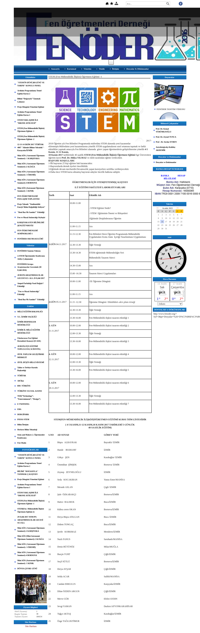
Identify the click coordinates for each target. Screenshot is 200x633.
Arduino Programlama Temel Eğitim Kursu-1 (29, 113)
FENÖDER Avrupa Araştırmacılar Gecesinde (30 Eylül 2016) (29, 267)
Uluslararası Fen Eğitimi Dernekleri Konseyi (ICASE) (29, 339)
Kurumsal (71, 69)
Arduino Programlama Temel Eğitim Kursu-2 (29, 92)
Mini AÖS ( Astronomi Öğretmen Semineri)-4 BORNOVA (31, 181)
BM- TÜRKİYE (23, 386)
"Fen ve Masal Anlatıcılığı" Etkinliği (28, 293)
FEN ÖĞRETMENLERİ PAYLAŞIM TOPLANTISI (28, 197)
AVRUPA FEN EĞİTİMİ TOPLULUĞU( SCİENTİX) (29, 347)
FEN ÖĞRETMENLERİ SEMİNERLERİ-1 (27, 232)
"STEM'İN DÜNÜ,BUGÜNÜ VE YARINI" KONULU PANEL (30, 84)
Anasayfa (55, 69)
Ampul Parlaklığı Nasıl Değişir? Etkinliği (30, 284)
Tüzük (102, 69)
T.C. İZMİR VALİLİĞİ (27, 317)
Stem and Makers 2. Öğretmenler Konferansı (31, 436)
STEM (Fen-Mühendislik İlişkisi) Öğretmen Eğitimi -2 (31, 137)
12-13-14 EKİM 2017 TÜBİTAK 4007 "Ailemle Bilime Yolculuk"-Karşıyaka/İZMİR (30, 147)
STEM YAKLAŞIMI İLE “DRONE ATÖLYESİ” (27, 121)
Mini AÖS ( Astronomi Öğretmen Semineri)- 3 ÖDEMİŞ (31, 173)
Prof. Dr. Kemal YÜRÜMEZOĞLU (163, 130)
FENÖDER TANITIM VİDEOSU (171, 109)
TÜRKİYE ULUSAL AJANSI (29, 391)
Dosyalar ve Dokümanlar (166, 162)
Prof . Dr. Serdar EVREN (166, 142)
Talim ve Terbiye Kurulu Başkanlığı (27, 369)
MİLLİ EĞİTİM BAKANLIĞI (30, 312)
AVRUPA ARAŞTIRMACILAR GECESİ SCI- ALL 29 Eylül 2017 (31, 276)
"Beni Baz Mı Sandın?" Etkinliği (30, 212)
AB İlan (20, 381)
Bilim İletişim (23, 425)
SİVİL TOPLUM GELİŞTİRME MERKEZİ (30, 355)
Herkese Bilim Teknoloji (27, 430)
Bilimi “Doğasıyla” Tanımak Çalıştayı (29, 100)
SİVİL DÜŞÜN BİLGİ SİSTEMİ (30, 362)
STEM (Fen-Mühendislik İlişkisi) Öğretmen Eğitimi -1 (31, 129)
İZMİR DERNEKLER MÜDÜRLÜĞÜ (26, 323)
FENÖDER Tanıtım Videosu (29, 251)
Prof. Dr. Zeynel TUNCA (166, 137)
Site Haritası (31, 626)
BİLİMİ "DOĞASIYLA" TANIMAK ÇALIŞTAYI (27, 472)
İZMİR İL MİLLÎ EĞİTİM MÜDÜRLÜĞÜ (28, 331)
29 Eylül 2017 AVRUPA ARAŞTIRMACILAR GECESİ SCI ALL (30, 520)
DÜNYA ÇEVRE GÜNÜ (27, 568)
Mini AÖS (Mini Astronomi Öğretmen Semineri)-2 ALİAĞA (30, 537)
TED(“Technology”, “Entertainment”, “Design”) (28, 397)
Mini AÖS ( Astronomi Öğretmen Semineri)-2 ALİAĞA (31, 165)
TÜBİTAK (21, 376)
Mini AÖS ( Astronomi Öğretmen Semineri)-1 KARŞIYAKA (31, 529)
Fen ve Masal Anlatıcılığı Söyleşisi (31, 217)
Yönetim (87, 69)
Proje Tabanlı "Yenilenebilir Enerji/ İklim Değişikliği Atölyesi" (31, 205)
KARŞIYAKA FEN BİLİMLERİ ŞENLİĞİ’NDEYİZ (30, 224)
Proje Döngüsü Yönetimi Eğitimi (30, 107)
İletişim (115, 69)
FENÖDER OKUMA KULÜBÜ (30, 239)
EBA (19, 409)
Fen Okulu (21, 443)
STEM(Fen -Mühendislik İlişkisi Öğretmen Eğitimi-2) (30, 510)
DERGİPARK (23, 414)
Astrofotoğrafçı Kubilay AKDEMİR (165, 148)
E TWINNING (23, 404)
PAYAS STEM (23, 419)
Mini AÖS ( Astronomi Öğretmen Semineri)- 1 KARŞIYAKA (31, 157)
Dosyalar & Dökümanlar (137, 69)
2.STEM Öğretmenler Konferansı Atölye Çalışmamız (31, 257)
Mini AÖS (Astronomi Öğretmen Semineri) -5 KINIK (30, 189)
